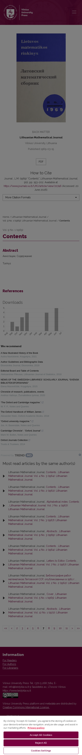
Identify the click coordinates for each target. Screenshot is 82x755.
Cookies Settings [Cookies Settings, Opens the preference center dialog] (41, 750)
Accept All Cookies (41, 735)
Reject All (41, 742)
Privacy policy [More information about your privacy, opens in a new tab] (36, 728)
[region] (41, 735)
